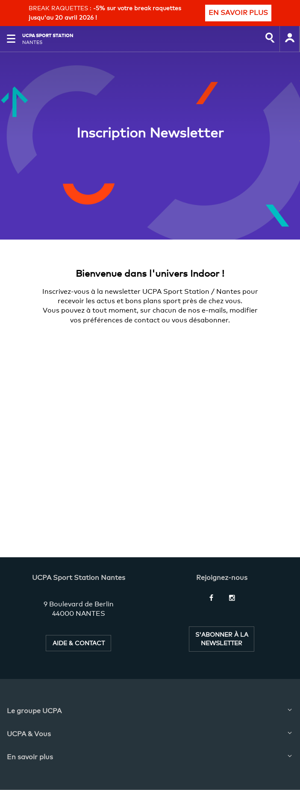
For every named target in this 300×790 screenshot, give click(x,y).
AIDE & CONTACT (79, 643)
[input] (269, 39)
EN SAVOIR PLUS (238, 13)
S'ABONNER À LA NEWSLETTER (221, 639)
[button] (11, 39)
